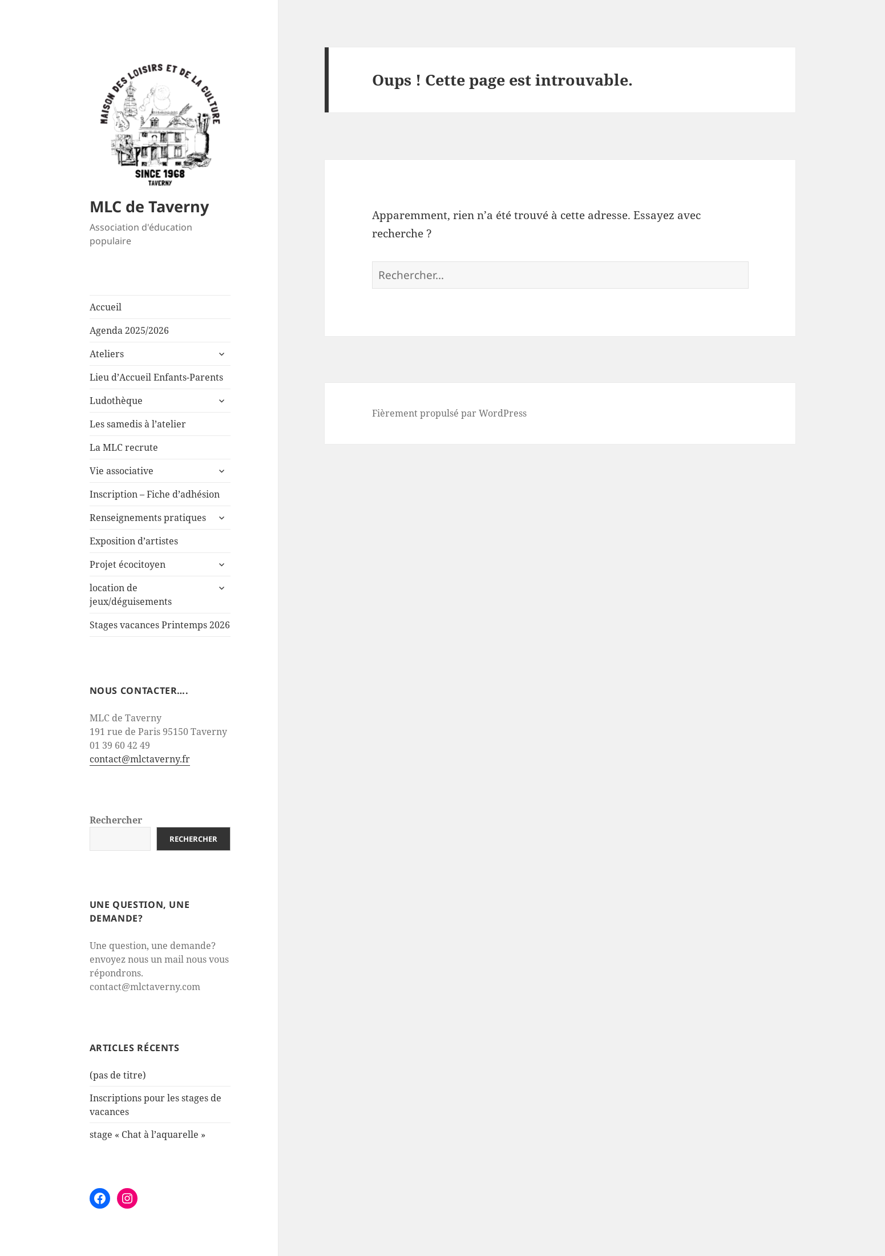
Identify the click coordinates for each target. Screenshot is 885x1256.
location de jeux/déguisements (131, 594)
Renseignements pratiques (148, 517)
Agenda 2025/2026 (129, 330)
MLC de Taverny (149, 206)
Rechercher (116, 820)
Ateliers (107, 354)
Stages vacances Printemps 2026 (160, 625)
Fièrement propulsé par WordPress (449, 413)
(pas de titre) (118, 1075)
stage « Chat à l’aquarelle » (147, 1134)
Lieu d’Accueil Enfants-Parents (156, 377)
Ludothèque (116, 400)
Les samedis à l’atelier (138, 424)
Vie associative (121, 471)
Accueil (106, 307)
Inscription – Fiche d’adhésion (155, 494)
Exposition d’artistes (134, 541)
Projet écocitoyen (127, 564)
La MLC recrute (124, 447)
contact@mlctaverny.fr (140, 759)
